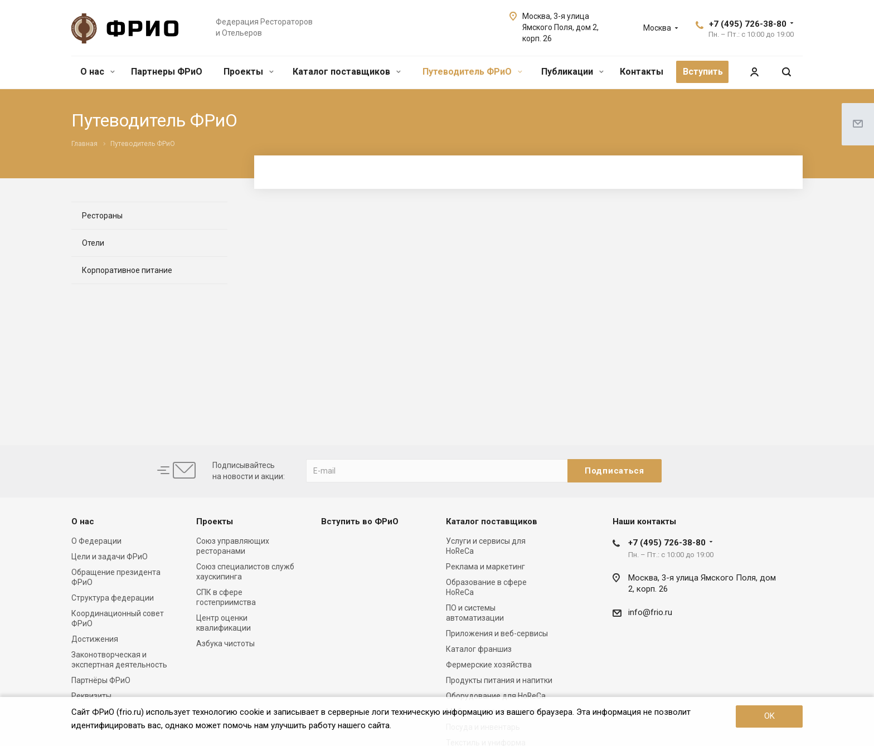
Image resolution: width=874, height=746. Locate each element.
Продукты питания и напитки (499, 680)
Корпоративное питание (127, 270)
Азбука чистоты (225, 643)
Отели (93, 242)
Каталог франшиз (479, 649)
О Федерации (96, 541)
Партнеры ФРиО (166, 71)
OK (769, 716)
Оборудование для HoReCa (496, 695)
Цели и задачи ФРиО (109, 556)
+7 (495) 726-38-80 (747, 24)
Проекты (249, 71)
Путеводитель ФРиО (472, 71)
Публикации (572, 71)
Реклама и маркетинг (485, 566)
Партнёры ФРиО (100, 680)
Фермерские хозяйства (489, 664)
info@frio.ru (650, 612)
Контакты (641, 71)
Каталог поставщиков (347, 71)
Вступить (703, 71)
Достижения (94, 639)
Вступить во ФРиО (360, 521)
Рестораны (102, 215)
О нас (97, 71)
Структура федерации (112, 597)
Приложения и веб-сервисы (497, 633)
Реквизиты (91, 695)
